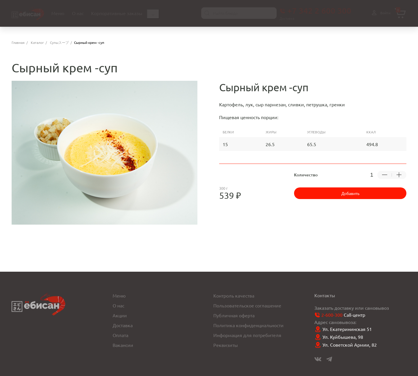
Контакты (324, 295)
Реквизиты (225, 345)
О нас (118, 305)
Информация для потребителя (247, 335)
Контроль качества (233, 295)
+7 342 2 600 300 (315, 10)
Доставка (123, 325)
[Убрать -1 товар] (384, 175)
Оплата (120, 335)
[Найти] (207, 13)
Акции (120, 315)
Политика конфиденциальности (248, 325)
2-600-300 (332, 315)
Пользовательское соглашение (247, 305)
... (153, 14)
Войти (380, 13)
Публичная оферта (234, 315)
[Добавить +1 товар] (399, 175)
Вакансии (123, 345)
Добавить (350, 193)
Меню (119, 295)
